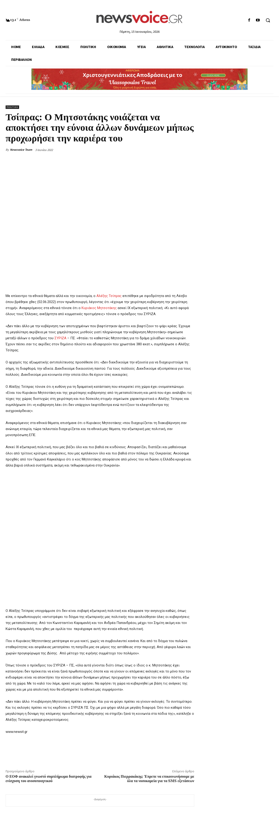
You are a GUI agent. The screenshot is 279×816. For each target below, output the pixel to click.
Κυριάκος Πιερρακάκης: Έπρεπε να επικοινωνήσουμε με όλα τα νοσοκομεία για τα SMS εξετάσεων (149, 778)
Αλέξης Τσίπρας (109, 296)
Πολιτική (12, 107)
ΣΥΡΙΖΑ (60, 338)
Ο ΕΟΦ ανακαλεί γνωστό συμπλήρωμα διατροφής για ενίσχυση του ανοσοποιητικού (49, 778)
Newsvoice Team (21, 150)
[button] (267, 20)
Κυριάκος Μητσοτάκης (99, 308)
